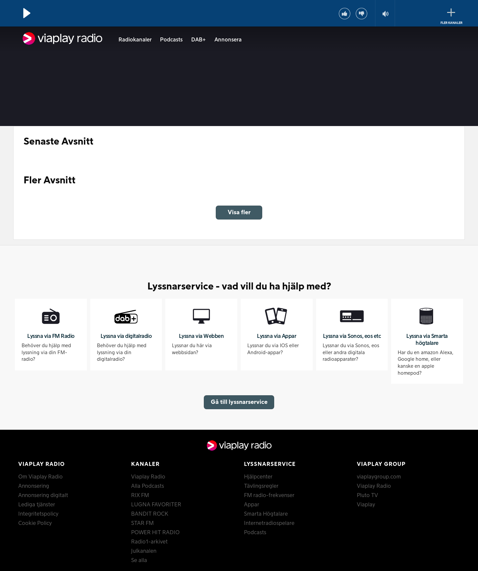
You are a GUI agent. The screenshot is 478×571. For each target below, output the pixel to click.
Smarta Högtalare (266, 514)
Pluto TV (367, 495)
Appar (251, 504)
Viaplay (366, 504)
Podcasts (171, 39)
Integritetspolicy (38, 514)
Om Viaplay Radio (40, 476)
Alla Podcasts (147, 486)
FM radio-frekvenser (269, 495)
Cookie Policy (35, 523)
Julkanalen (143, 551)
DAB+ (198, 39)
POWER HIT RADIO (155, 532)
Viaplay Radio (148, 476)
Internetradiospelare (269, 523)
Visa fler (239, 212)
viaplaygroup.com (379, 476)
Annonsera (228, 39)
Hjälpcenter (258, 476)
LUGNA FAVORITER (156, 504)
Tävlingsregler (261, 486)
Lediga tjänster (36, 504)
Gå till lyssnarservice (239, 402)
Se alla (139, 560)
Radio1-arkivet (149, 541)
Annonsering (33, 486)
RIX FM (140, 495)
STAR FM (142, 523)
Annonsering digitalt (43, 495)
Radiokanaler (135, 39)
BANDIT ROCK (149, 514)
